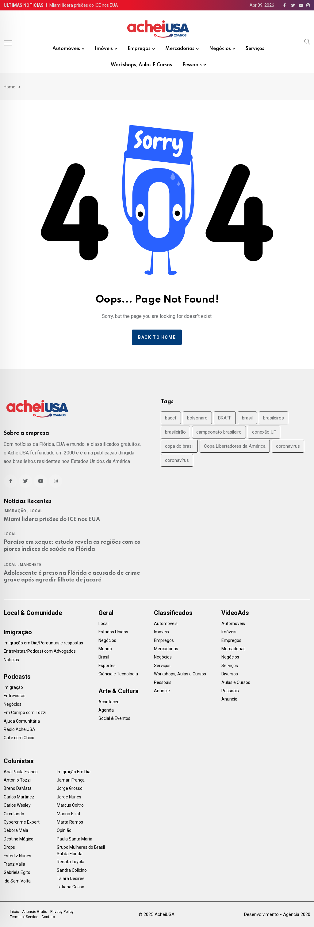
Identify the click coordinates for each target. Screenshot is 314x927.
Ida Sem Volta (17, 881)
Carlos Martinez (19, 796)
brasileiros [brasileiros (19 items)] (273, 418)
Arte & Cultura (118, 691)
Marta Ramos (70, 822)
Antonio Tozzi (17, 780)
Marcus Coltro (70, 805)
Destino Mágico (18, 838)
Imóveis (104, 48)
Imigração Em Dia (73, 771)
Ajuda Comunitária (22, 721)
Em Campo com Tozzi (25, 712)
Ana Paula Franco (21, 771)
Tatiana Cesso (70, 886)
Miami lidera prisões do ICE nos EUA (83, 5)
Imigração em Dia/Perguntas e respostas (43, 642)
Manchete (30, 564)
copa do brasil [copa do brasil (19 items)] (179, 446)
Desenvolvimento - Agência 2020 (277, 914)
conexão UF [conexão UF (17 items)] (264, 432)
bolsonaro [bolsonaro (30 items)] (197, 418)
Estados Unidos (113, 631)
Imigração (15, 511)
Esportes (107, 665)
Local (36, 511)
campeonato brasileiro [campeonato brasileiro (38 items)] (219, 432)
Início (14, 912)
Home (9, 86)
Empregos (139, 48)
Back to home (157, 337)
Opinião (64, 830)
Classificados (173, 612)
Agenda (106, 710)
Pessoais (192, 65)
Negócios (220, 48)
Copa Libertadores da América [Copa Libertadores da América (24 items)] (235, 446)
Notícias (11, 659)
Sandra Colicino (72, 870)
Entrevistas (14, 695)
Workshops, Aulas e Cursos (141, 65)
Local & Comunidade (33, 612)
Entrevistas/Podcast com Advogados (40, 651)
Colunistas (19, 761)
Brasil (103, 657)
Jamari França (71, 780)
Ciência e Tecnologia (118, 673)
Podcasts (17, 676)
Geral (105, 612)
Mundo (105, 648)
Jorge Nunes (69, 796)
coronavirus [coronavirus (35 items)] (288, 446)
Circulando (14, 813)
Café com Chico (19, 737)
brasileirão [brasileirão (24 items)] (175, 432)
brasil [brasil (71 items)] (247, 418)
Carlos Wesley (17, 805)
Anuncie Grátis (34, 912)
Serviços (255, 48)
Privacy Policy (62, 912)
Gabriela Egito (17, 872)
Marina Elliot (68, 813)
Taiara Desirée (71, 878)
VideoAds (235, 612)
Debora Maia (16, 830)
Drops (9, 847)
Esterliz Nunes (17, 855)
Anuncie (162, 690)
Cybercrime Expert (22, 822)
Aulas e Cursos (235, 682)
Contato (48, 917)
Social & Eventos (114, 718)
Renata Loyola (70, 861)
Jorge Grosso (69, 788)
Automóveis (66, 48)
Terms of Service (24, 917)
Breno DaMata (18, 788)
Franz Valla (14, 864)
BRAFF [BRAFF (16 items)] (225, 418)
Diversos (229, 673)
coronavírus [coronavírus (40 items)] (177, 460)
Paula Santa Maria (74, 838)
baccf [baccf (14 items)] (171, 418)
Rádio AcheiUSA (19, 729)
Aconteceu (109, 701)
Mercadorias (179, 48)
